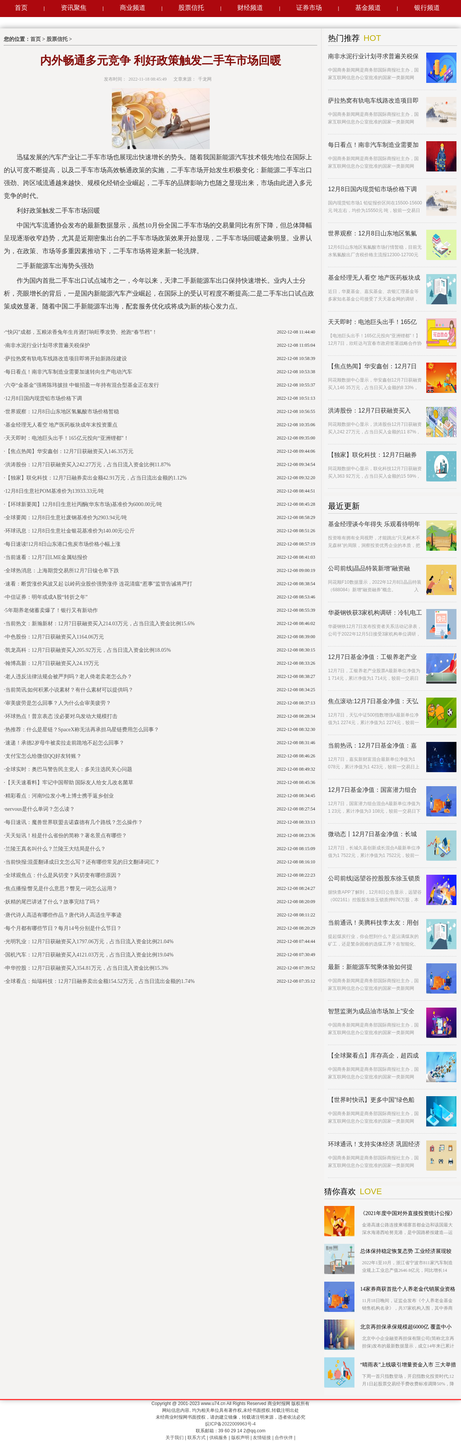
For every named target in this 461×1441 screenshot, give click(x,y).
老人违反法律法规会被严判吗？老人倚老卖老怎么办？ (68, 676)
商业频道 (132, 7)
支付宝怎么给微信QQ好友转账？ (43, 756)
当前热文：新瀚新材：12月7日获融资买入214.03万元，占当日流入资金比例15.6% (100, 623)
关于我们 (175, 1437)
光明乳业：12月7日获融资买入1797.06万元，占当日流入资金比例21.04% (89, 941)
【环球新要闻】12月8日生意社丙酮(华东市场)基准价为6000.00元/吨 (83, 504)
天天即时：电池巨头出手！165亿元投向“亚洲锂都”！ (67, 438)
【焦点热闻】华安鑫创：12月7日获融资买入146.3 (372, 366)
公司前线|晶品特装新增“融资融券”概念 (369, 568)
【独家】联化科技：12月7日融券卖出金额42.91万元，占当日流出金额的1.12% (96, 478)
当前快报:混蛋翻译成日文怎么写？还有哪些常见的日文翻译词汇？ (82, 862)
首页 (21, 7)
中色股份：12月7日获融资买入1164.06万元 (54, 637)
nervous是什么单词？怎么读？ (40, 809)
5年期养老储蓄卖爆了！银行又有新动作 (51, 610)
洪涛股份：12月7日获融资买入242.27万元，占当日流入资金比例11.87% (88, 464)
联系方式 (196, 1437)
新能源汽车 (91, 320)
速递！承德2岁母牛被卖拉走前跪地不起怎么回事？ (64, 743)
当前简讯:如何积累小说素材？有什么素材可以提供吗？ (69, 690)
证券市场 (309, 7)
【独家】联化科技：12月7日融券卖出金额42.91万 (372, 455)
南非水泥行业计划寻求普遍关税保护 (47, 345)
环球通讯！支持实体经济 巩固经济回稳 (374, 1144)
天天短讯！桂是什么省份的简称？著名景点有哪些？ (66, 835)
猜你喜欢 (340, 1191)
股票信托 (191, 7)
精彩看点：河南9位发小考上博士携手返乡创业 (59, 796)
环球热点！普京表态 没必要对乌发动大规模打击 (61, 716)
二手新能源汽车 (63, 320)
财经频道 (250, 7)
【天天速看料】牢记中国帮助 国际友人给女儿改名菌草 (69, 782)
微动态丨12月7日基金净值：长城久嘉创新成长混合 (372, 834)
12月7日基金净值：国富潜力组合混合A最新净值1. (372, 790)
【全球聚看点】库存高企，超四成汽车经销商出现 (373, 1055)
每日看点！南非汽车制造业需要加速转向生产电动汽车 (68, 372)
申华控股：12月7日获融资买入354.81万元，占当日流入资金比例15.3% (87, 968)
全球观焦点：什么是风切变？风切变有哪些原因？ (63, 875)
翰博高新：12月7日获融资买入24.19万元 (52, 663)
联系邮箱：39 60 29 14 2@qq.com (231, 1430)
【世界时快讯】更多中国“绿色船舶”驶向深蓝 (371, 1100)
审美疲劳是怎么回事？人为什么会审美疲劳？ (58, 703)
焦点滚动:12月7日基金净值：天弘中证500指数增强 (373, 701)
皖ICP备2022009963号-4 (230, 1424)
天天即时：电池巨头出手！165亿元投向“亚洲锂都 (372, 322)
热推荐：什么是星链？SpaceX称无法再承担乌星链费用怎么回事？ (82, 729)
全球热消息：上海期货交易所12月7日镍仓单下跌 (62, 570)
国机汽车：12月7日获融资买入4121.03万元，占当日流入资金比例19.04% (89, 955)
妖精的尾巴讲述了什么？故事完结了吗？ (53, 902)
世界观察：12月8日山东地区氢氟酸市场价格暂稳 (62, 411)
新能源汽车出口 (119, 320)
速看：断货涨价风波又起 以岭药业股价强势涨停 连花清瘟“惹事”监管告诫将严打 (98, 584)
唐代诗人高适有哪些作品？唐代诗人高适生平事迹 (63, 915)
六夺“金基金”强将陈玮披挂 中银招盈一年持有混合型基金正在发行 (82, 385)
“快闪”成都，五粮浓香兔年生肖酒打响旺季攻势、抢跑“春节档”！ (81, 332)
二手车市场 (34, 320)
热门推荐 (344, 38)
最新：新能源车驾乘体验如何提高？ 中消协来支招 (370, 967)
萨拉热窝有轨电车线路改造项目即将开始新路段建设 (66, 358)
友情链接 (262, 1437)
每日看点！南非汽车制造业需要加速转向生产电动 (373, 145)
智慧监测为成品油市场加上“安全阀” (371, 1011)
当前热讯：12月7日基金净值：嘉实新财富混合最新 (372, 745)
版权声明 (240, 1437)
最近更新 (344, 506)
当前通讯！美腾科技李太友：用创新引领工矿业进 (373, 923)
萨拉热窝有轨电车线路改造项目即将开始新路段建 (373, 100)
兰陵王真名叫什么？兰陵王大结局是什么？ (55, 849)
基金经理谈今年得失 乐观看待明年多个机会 (374, 524)
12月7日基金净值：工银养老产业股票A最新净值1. (372, 657)
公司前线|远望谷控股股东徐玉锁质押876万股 (374, 878)
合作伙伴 (284, 1437)
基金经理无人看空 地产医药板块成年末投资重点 (61, 425)
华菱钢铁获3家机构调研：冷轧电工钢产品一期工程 (375, 613)
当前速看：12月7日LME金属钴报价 (46, 557)
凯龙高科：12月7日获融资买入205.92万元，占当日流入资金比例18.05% (88, 650)
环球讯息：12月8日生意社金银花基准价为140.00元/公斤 (70, 531)
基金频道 (368, 7)
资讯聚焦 (74, 7)
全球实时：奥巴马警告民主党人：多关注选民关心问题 (68, 769)
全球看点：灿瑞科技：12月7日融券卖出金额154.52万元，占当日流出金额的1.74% (100, 981)
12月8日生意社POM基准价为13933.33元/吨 (54, 491)
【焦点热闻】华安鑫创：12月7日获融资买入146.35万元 (69, 451)
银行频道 (427, 7)
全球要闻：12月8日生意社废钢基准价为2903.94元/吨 (66, 517)
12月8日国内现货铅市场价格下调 (43, 398)
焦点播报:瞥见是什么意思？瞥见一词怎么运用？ (61, 888)
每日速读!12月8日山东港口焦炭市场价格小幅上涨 (63, 544)
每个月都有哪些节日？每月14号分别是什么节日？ (63, 928)
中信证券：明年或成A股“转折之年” (46, 597)
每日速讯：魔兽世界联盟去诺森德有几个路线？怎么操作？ (74, 822)
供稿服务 (218, 1437)
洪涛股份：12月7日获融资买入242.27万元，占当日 (369, 410)
